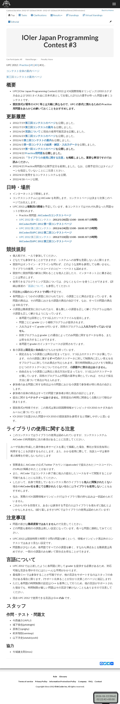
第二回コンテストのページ (40, 135)
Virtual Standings (93, 15)
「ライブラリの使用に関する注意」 (45, 157)
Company (82, 681)
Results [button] (56, 15)
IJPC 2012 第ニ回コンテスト (35, 228)
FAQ (91, 681)
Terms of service (25, 681)
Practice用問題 (34, 153)
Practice (24, 64)
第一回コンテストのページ (40, 148)
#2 (36, 64)
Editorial (13, 21)
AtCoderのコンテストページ (54, 215)
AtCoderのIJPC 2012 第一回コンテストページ (45, 223)
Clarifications (39, 15)
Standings (72, 15)
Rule (55, 676)
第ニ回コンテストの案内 (38, 140)
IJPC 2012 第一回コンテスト (35, 219)
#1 (31, 64)
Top (11, 15)
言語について (32, 131)
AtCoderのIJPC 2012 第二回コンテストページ (45, 232)
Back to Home (108, 10)
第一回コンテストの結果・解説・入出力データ (50, 144)
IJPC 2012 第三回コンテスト (35, 236)
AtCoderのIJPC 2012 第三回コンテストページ (45, 241)
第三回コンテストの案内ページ (24, 76)
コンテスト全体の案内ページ (22, 70)
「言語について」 (35, 285)
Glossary (63, 676)
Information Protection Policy (62, 681)
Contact (98, 681)
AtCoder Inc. (62, 686)
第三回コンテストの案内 (39, 127)
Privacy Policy (41, 681)
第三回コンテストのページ (40, 122)
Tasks (23, 15)
